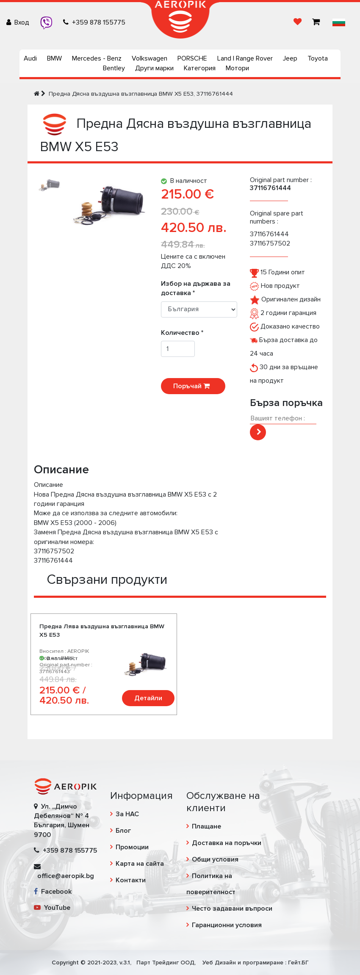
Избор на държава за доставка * (195, 288)
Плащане (206, 826)
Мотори (237, 68)
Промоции (132, 847)
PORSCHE (192, 58)
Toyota (317, 58)
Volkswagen (149, 58)
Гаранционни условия (227, 925)
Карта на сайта (140, 863)
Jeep (290, 58)
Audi (30, 58)
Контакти (131, 880)
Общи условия (215, 859)
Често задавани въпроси (232, 908)
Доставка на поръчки (226, 843)
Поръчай (193, 386)
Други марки (154, 68)
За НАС (127, 814)
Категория (200, 68)
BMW (54, 58)
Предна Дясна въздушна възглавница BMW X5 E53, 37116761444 (141, 93)
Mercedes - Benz (97, 58)
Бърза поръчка (286, 403)
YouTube (52, 907)
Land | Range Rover (245, 58)
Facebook (53, 891)
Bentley (114, 68)
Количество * (184, 333)
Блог (123, 830)
